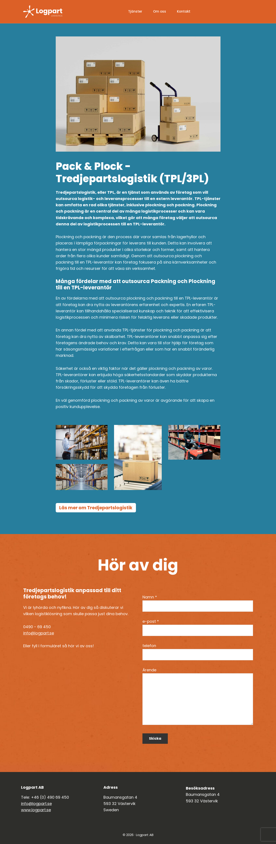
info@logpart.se (38, 633)
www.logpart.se (36, 810)
